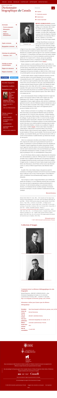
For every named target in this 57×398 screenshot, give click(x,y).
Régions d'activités (7, 71)
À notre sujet (24, 1)
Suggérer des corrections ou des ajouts (36, 385)
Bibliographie (6, 29)
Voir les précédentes (9, 107)
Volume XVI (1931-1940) (6, 5)
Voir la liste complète (9, 130)
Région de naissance (8, 68)
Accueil (10, 1)
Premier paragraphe (8, 27)
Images (5, 31)
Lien (30, 44)
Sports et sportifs (7, 117)
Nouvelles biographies (8, 82)
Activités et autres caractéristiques (7, 64)
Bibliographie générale (50, 218)
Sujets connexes (6, 43)
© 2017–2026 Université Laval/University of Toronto (43, 219)
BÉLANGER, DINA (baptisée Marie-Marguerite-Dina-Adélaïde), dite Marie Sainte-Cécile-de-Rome (9, 97)
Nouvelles (16, 1)
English (4, 1)
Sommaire (5, 25)
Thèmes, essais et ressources (7, 114)
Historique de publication (9, 53)
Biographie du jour (7, 89)
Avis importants (48, 385)
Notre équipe (33, 1)
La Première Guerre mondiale (8, 120)
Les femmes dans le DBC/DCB (8, 127)
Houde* (33, 126)
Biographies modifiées (8, 86)
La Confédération (7, 123)
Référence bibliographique (7, 34)
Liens (28, 387)
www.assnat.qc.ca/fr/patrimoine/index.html (29, 209)
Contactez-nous (42, 1)
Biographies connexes (8, 46)
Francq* (44, 61)
